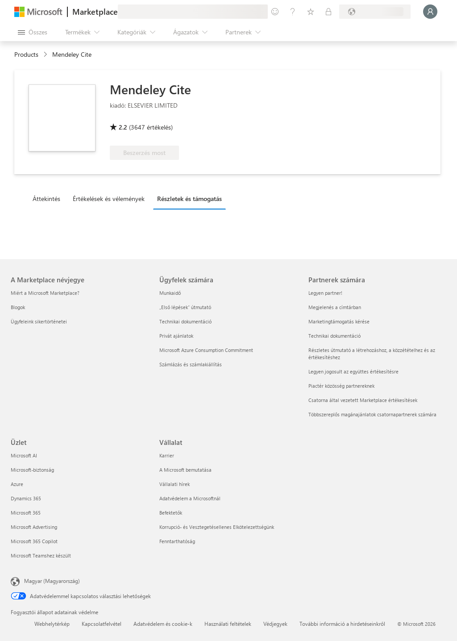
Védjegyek (275, 623)
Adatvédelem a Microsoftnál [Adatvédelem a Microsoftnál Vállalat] (189, 498)
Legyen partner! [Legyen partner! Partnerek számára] (325, 292)
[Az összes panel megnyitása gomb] (32, 32)
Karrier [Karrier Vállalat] (166, 455)
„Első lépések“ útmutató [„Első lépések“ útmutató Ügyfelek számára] (185, 307)
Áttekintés (46, 198)
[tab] (49, 198)
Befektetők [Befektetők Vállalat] (170, 512)
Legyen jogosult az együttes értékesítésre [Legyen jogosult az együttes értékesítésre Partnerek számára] (353, 371)
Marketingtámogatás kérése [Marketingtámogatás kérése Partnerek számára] (339, 321)
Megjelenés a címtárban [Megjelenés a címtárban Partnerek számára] (334, 307)
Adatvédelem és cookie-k (162, 623)
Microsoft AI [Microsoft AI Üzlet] (24, 455)
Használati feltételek (227, 623)
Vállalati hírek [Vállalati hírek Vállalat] (174, 484)
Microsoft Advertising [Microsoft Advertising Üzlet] (34, 527)
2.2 (123, 127)
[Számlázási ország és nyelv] (375, 11)
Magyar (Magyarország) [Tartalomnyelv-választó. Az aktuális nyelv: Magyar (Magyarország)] (52, 580)
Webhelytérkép (52, 623)
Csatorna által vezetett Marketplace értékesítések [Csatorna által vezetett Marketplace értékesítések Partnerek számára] (362, 400)
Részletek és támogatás (189, 198)
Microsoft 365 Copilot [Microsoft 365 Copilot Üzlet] (34, 541)
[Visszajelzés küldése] (275, 11)
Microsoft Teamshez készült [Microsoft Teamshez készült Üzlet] (41, 555)
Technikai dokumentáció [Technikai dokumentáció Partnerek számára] (334, 335)
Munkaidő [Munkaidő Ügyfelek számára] (170, 292)
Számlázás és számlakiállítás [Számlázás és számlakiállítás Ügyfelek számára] (190, 364)
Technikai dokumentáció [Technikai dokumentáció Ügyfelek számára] (185, 321)
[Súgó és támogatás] (293, 11)
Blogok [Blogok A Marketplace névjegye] (18, 307)
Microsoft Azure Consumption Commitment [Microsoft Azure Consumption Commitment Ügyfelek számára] (206, 350)
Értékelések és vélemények (109, 198)
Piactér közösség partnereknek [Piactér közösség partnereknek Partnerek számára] (341, 385)
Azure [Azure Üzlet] (17, 484)
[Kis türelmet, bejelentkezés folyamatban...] (430, 11)
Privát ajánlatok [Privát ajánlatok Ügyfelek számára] (176, 335)
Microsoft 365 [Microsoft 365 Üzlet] (26, 512)
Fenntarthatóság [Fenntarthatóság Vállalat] (177, 541)
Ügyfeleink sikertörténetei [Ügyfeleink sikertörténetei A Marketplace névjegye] (39, 321)
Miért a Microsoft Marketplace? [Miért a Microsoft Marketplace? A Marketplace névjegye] (45, 292)
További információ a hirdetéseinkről (342, 623)
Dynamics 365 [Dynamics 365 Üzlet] (26, 498)
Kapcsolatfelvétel (101, 623)
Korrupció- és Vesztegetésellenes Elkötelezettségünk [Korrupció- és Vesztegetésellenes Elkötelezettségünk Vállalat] (216, 527)
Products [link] (26, 54)
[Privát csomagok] (328, 11)
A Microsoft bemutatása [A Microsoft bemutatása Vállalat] (185, 469)
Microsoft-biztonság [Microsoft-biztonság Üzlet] (32, 469)
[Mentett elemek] (310, 11)
